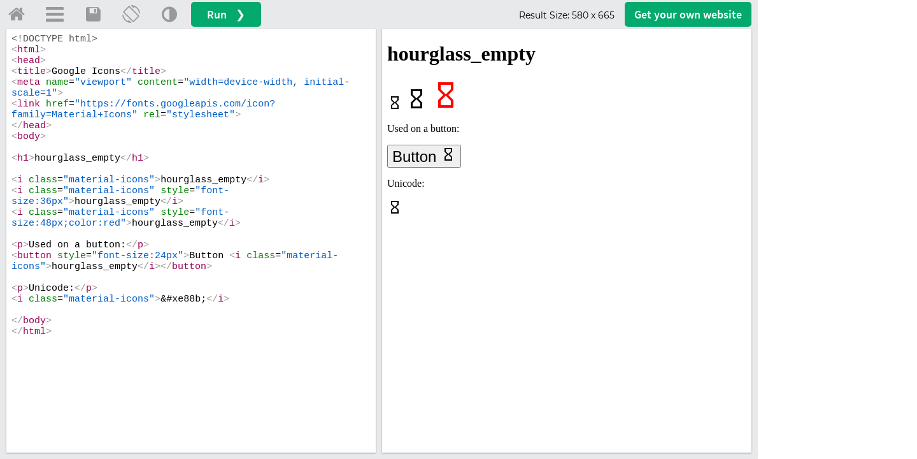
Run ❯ (226, 14)
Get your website (688, 14)
